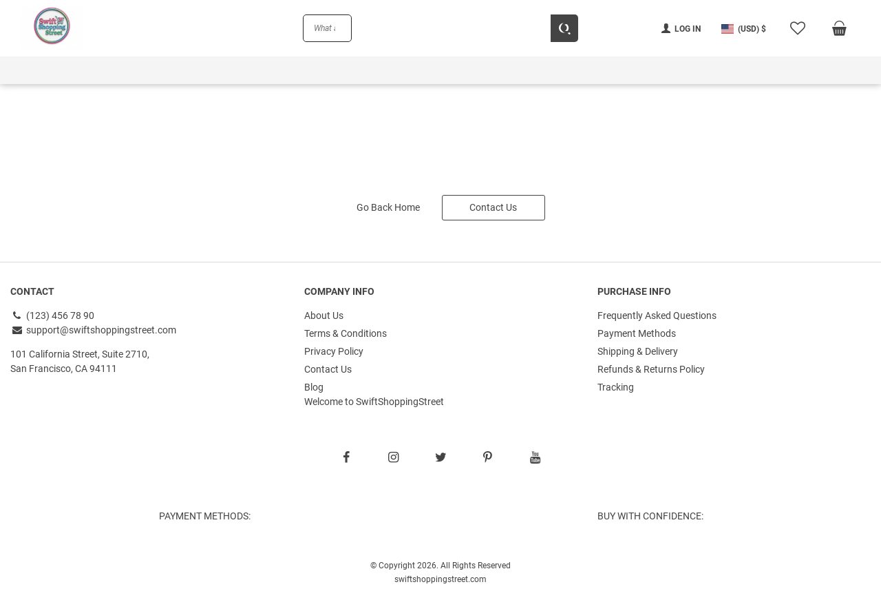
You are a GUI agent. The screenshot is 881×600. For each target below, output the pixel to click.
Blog (313, 387)
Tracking (615, 387)
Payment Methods (636, 333)
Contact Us (493, 207)
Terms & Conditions (345, 333)
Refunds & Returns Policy (651, 369)
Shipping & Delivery (637, 351)
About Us (323, 315)
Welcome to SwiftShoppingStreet (374, 401)
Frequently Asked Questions (657, 315)
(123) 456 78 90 (52, 315)
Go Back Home (388, 207)
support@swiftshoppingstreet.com (93, 329)
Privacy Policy (333, 351)
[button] (743, 28)
